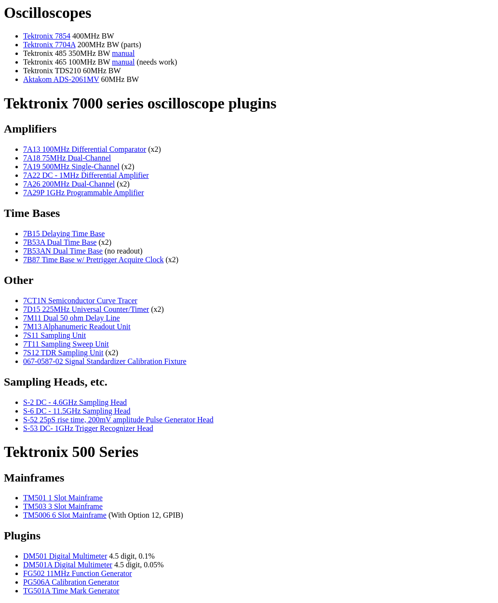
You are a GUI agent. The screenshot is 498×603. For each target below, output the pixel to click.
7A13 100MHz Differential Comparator (84, 149)
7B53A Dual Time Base (59, 242)
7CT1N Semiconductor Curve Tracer (80, 300)
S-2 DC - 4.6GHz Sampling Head (75, 402)
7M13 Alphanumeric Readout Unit (77, 326)
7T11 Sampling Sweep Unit (66, 344)
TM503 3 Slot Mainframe (63, 506)
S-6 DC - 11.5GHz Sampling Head (77, 411)
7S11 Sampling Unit (54, 335)
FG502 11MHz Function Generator (77, 573)
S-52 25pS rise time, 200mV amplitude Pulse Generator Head (118, 419)
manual (123, 53)
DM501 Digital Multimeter (65, 556)
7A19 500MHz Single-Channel (71, 166)
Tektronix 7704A (49, 44)
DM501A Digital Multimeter (67, 565)
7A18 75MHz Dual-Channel (67, 158)
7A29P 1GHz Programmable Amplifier (83, 192)
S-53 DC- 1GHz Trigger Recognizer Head (88, 428)
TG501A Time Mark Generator (71, 591)
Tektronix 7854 (46, 36)
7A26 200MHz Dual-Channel (69, 184)
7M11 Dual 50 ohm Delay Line (71, 318)
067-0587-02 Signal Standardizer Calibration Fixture (105, 361)
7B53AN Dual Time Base (63, 251)
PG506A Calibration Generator (71, 582)
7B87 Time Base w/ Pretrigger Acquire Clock (93, 259)
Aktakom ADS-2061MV (61, 79)
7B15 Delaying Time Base (64, 233)
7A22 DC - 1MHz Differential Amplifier (86, 175)
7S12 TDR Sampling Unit (63, 352)
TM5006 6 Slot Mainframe (65, 515)
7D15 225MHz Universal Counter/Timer (86, 309)
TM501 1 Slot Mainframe (63, 498)
